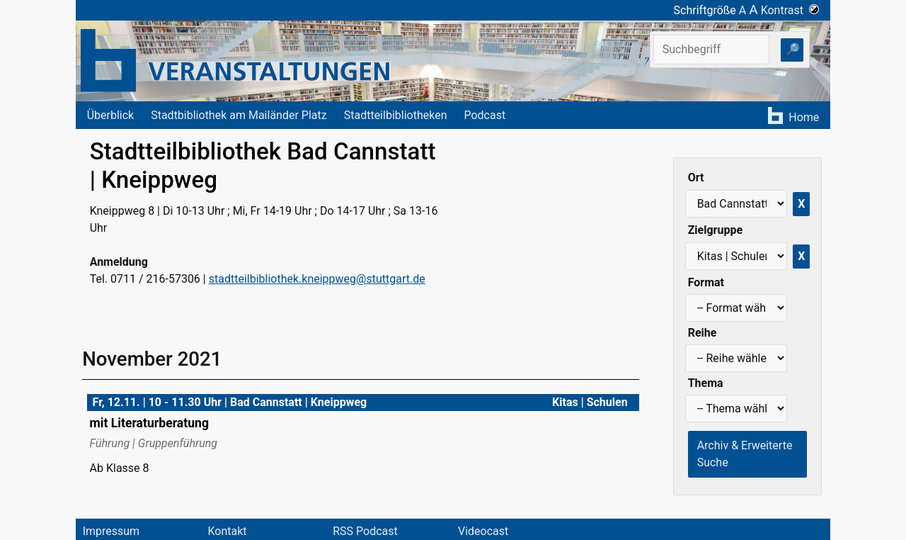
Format (706, 282)
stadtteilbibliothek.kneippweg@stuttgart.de (317, 279)
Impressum (111, 531)
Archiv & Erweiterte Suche (745, 454)
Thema (705, 383)
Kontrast (790, 10)
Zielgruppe (715, 230)
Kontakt (226, 531)
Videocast (483, 531)
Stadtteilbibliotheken (395, 115)
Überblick (110, 115)
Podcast (484, 115)
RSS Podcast (365, 531)
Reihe (702, 332)
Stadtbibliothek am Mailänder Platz (239, 115)
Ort (696, 177)
